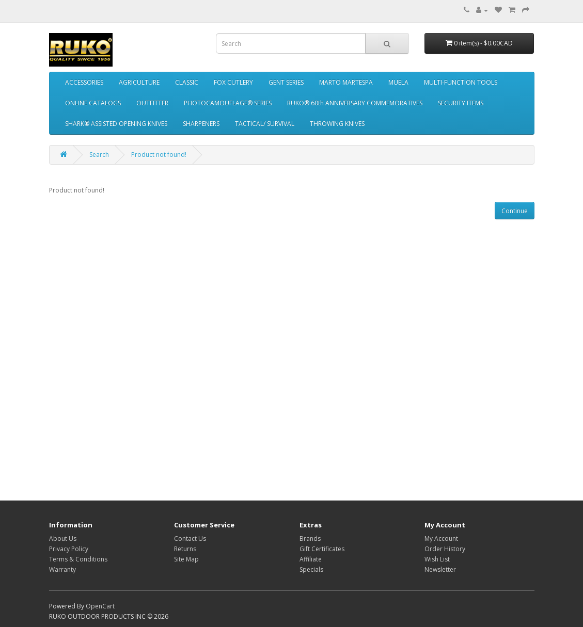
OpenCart (100, 606)
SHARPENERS (201, 123)
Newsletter (440, 569)
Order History (444, 548)
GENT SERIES (286, 82)
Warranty (62, 569)
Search (99, 154)
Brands (310, 538)
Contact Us (190, 538)
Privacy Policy (68, 548)
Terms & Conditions (78, 559)
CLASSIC (186, 82)
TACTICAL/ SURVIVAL (264, 123)
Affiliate (311, 559)
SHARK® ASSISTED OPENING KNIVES (116, 123)
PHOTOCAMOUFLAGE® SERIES (228, 103)
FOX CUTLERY (233, 82)
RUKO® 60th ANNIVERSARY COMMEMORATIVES (354, 103)
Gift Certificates (322, 548)
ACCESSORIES (84, 82)
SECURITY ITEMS (460, 103)
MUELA (398, 82)
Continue (514, 210)
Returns (185, 548)
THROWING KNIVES (337, 123)
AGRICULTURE (139, 82)
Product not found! (158, 154)
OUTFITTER (152, 103)
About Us (62, 538)
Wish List (437, 559)
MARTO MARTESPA (346, 82)
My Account (441, 538)
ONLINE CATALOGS (93, 103)
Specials (311, 569)
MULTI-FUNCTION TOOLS (460, 82)
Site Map (186, 559)
